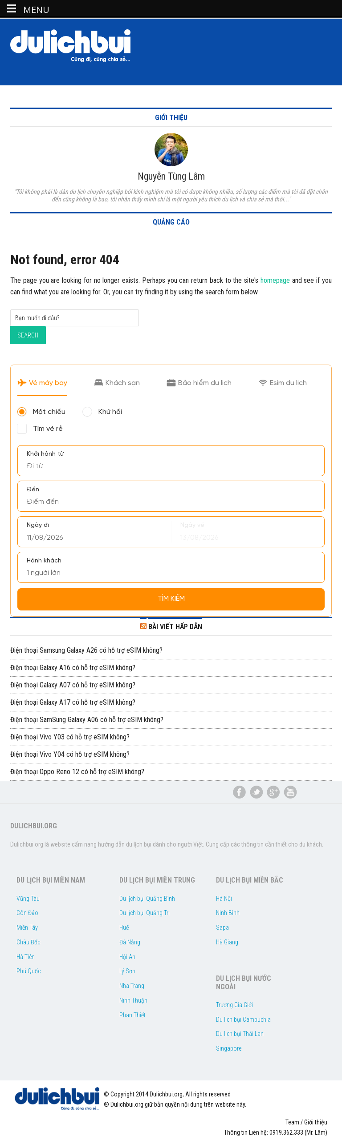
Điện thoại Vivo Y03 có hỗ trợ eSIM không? (70, 737)
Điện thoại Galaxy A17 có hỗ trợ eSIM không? (72, 702)
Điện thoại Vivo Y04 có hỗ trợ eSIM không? (70, 754)
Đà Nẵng (129, 942)
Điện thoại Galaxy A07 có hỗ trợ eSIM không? (72, 685)
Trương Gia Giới (234, 1004)
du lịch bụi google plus (273, 792)
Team (292, 1122)
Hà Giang (227, 942)
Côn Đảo (27, 912)
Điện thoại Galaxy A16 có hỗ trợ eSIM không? (72, 667)
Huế (124, 927)
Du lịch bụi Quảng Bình (147, 898)
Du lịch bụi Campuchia (243, 1019)
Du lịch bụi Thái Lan (240, 1033)
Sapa (222, 927)
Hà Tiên (25, 956)
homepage (275, 280)
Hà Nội (224, 898)
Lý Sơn (127, 971)
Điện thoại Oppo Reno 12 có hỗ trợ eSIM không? (77, 771)
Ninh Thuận (133, 1000)
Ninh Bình (228, 912)
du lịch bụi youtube (290, 792)
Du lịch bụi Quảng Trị (144, 912)
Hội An (127, 956)
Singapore (228, 1048)
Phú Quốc (28, 971)
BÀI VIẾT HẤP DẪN (175, 626)
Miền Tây (27, 927)
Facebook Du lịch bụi (239, 792)
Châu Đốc (28, 942)
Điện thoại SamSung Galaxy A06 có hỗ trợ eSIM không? (86, 719)
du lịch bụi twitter (256, 792)
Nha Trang (131, 985)
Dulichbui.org (77, 46)
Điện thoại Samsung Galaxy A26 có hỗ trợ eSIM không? (86, 650)
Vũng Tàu (28, 898)
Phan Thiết (132, 1015)
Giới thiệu (315, 1122)
